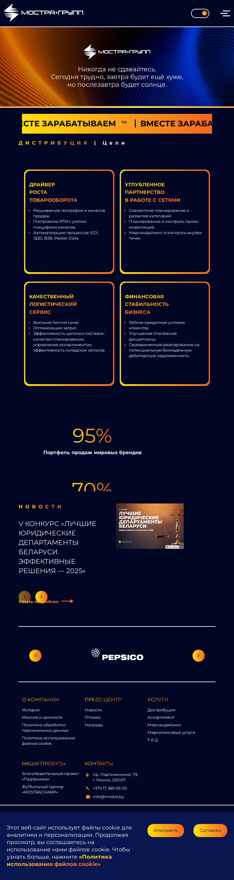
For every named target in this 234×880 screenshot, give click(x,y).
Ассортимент (161, 717)
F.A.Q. (153, 739)
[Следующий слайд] (199, 656)
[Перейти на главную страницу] (43, 13)
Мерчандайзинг (164, 724)
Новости (93, 709)
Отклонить (166, 830)
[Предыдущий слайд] (35, 656)
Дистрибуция (161, 709)
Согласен (210, 830)
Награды (94, 724)
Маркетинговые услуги (171, 732)
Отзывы (93, 717)
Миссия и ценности (42, 717)
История (31, 709)
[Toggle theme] (200, 13)
